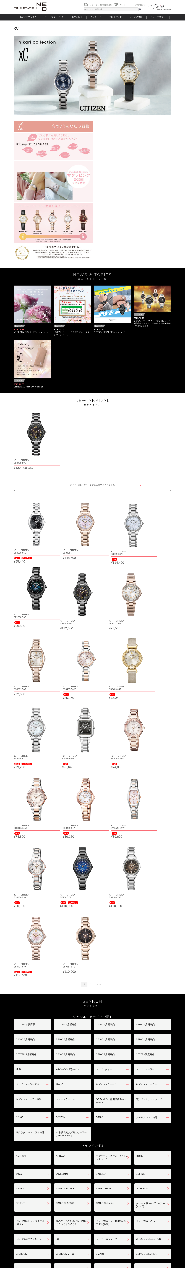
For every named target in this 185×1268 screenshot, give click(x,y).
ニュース (18, 326)
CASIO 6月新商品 (105, 838)
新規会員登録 (106, 5)
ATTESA (60, 969)
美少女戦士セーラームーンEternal (30, 1083)
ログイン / (94, 5)
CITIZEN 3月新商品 (26, 867)
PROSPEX (141, 1099)
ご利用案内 (140, 5)
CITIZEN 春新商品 (25, 838)
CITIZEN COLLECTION (148, 1052)
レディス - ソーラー (146, 897)
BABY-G (100, 1114)
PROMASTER (63, 1114)
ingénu (139, 969)
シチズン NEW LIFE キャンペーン (110, 332)
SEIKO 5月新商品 (65, 853)
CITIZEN (60, 930)
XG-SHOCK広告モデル (68, 882)
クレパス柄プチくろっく (29, 1052)
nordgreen (21, 1099)
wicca (19, 987)
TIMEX (99, 1082)
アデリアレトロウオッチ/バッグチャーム (111, 971)
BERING (140, 1114)
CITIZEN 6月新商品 (66, 838)
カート (123, 5)
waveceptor (62, 987)
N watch (20, 1002)
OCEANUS (142, 1002)
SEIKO (19, 930)
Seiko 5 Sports (63, 1099)
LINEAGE (101, 1128)
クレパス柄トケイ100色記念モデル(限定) (111, 1036)
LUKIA (139, 1128)
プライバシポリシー (133, 1208)
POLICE (20, 1128)
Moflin (19, 882)
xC (57, 1052)
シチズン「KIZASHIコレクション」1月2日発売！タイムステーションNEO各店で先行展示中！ (152, 323)
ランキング (95, 17)
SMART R (101, 1067)
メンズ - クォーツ (105, 882)
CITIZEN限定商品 (145, 867)
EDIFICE (140, 987)
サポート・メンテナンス (29, 1221)
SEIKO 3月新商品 (105, 867)
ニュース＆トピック (54, 17)
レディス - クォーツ (106, 897)
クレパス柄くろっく (146, 1034)
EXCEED (101, 987)
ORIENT (20, 1016)
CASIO (99, 930)
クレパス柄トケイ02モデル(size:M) (30, 1036)
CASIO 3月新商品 (65, 867)
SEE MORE (92, 476)
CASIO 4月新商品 (105, 853)
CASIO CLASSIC (65, 1016)
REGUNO (21, 1143)
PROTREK (21, 1114)
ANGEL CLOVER (65, 1002)
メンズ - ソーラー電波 (27, 897)
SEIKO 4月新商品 (145, 853)
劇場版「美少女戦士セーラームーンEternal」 (71, 947)
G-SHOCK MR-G (65, 1067)
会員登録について (25, 1208)
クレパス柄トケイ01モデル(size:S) (150, 1018)
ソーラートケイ (64, 1082)
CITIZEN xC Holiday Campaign (28, 387)
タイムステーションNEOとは (152, 1237)
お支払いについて (78, 1194)
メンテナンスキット (66, 1129)
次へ (99, 798)
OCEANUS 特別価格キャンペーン (111, 914)
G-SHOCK (21, 1067)
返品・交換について (133, 1194)
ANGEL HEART (104, 1002)
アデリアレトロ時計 (146, 931)
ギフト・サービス (78, 1221)
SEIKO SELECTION (146, 1067)
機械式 (59, 897)
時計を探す (92, 1237)
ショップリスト (158, 17)
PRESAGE (101, 1099)
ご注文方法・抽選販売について (32, 1194)
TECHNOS (142, 1082)
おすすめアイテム (28, 17)
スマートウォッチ (65, 912)
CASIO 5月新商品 (25, 853)
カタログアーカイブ (133, 1221)
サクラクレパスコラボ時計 (30, 945)
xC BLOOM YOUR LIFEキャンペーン (31, 332)
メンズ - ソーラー (145, 882)
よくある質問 (136, 17)
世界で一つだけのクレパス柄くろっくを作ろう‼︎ (71, 1036)
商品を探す (77, 17)
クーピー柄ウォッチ (106, 1052)
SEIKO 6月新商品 (145, 838)
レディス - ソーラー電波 (29, 912)
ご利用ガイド (115, 17)
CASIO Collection (105, 1016)
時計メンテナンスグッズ (149, 912)
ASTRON (21, 969)
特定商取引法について (81, 1208)
